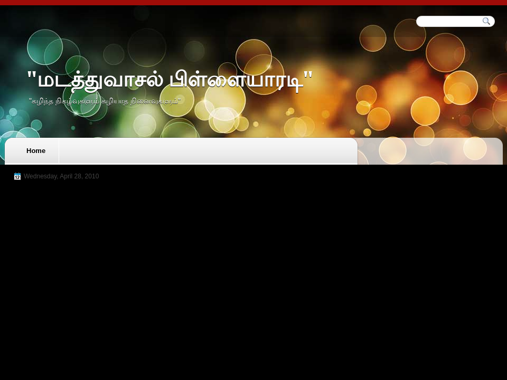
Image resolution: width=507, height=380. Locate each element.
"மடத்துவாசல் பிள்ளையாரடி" (169, 79)
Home (35, 151)
